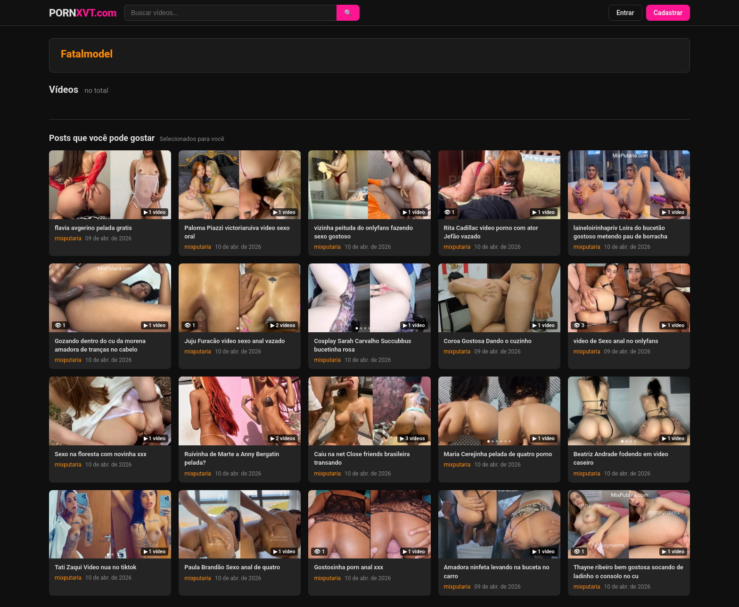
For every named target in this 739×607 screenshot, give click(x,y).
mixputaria (68, 238)
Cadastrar (668, 12)
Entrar (625, 12)
